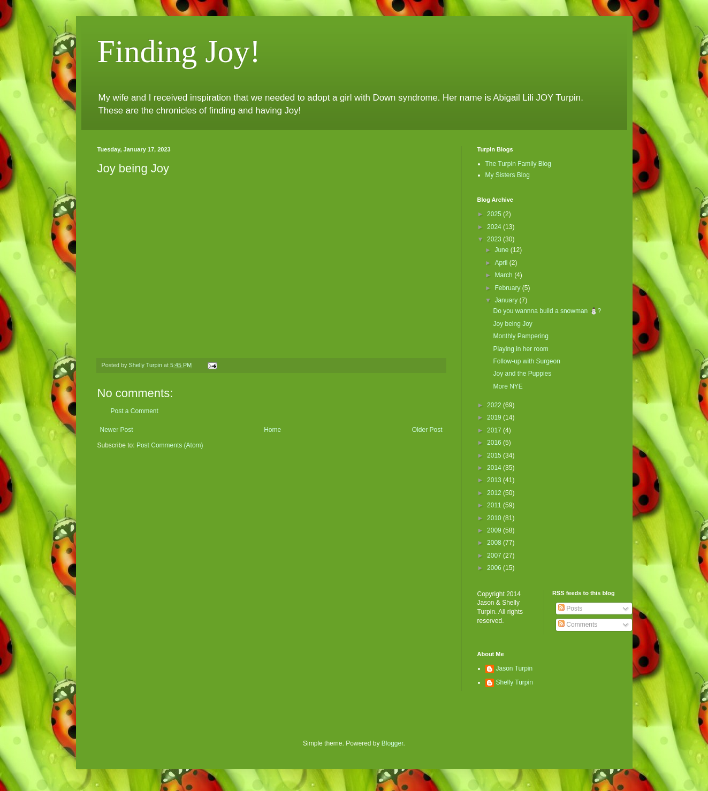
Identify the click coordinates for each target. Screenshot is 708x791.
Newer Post (116, 429)
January (506, 300)
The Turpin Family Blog (518, 164)
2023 (495, 239)
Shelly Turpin (514, 682)
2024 (495, 227)
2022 (495, 405)
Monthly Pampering (520, 336)
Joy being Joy (512, 324)
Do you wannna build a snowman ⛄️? (547, 311)
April (501, 263)
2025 (495, 214)
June (502, 250)
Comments (577, 624)
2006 (495, 568)
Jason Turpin (514, 668)
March (504, 275)
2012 (495, 493)
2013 (495, 480)
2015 (495, 455)
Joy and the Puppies (522, 373)
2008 (495, 542)
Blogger (393, 743)
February (508, 288)
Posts (570, 608)
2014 (495, 467)
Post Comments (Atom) (169, 445)
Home (272, 429)
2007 (495, 555)
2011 (495, 505)
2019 (495, 417)
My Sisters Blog (507, 175)
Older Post (427, 429)
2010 (495, 518)
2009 (495, 530)
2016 (495, 442)
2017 (495, 430)
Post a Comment (134, 411)
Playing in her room (520, 349)
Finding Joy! (179, 51)
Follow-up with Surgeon (526, 361)
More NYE (507, 386)
